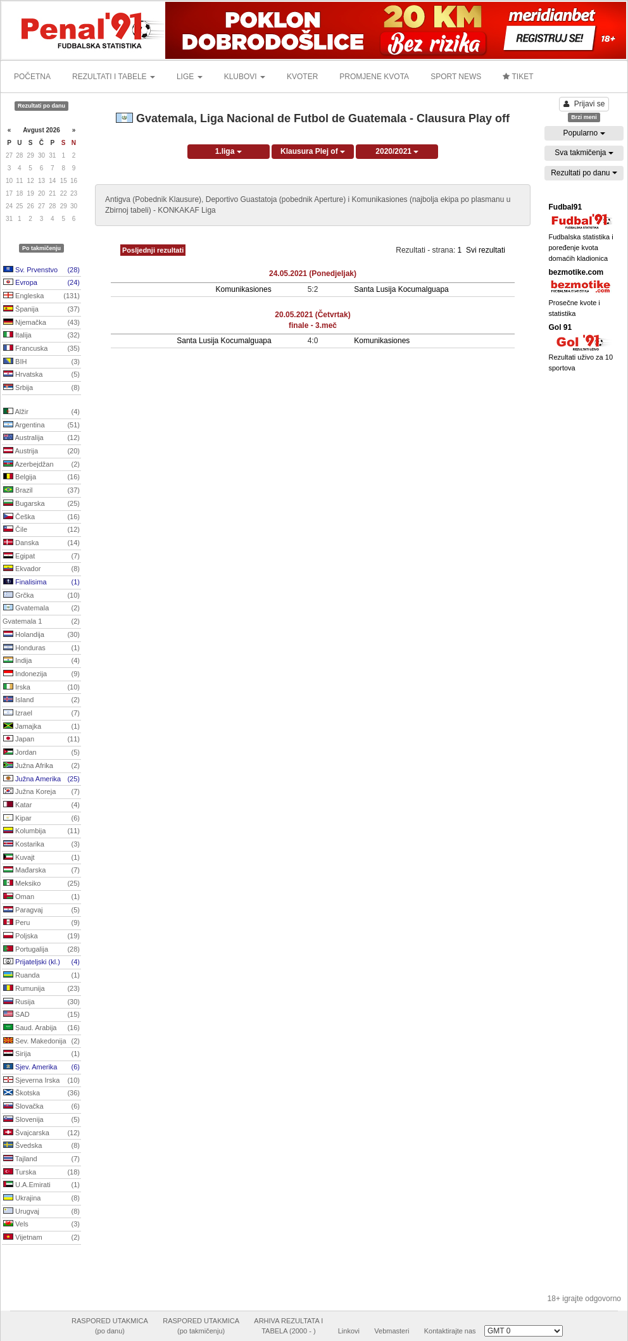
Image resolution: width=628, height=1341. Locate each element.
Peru (41, 923)
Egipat (41, 556)
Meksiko (41, 884)
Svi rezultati (485, 250)
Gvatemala (41, 608)
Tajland (41, 1159)
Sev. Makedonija (41, 1041)
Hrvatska (41, 375)
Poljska (41, 936)
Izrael (41, 713)
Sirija (41, 1054)
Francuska (41, 349)
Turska (41, 1173)
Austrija (41, 451)
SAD (41, 1015)
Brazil (41, 491)
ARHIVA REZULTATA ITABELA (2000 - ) (288, 1326)
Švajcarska (41, 1133)
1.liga (228, 151)
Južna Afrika (41, 766)
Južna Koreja (41, 792)
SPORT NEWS (455, 76)
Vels (41, 1224)
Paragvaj (41, 910)
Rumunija (41, 989)
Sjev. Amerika (41, 1067)
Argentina (41, 425)
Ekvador (41, 569)
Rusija (41, 1002)
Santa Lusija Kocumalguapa (401, 289)
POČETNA (32, 76)
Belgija (41, 477)
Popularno (584, 133)
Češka (41, 517)
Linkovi (349, 1331)
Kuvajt (41, 858)
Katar (41, 805)
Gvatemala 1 (41, 622)
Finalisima (41, 582)
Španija (41, 310)
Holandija (41, 635)
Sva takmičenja (584, 152)
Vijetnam (41, 1238)
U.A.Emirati (41, 1185)
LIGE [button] (190, 76)
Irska (41, 688)
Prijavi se (584, 103)
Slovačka (41, 1107)
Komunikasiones (244, 289)
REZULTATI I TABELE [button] (113, 76)
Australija (41, 438)
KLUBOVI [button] (244, 76)
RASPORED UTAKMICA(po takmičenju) (201, 1326)
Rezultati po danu (584, 172)
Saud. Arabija (41, 1028)
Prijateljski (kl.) (41, 962)
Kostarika (41, 845)
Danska (41, 543)
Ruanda (41, 976)
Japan (41, 739)
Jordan (41, 753)
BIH (41, 362)
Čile (41, 530)
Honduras (41, 648)
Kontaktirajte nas (450, 1331)
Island (41, 700)
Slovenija (41, 1120)
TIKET (518, 76)
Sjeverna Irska (41, 1081)
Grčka (41, 596)
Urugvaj (41, 1212)
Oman (41, 897)
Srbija (41, 388)
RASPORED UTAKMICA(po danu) (110, 1326)
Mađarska (41, 871)
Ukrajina (41, 1198)
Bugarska (41, 504)
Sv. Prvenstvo (41, 270)
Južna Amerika (41, 779)
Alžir (41, 412)
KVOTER (302, 76)
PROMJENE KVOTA (374, 76)
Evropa (41, 283)
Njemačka (41, 323)
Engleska (41, 296)
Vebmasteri (391, 1331)
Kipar (41, 819)
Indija (41, 661)
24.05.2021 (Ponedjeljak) (312, 273)
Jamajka (41, 727)
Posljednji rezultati (153, 250)
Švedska (41, 1146)
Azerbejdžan (41, 465)
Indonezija (41, 674)
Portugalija (41, 950)
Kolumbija (41, 831)
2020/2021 (396, 151)
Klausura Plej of (312, 151)
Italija (41, 336)
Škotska (41, 1093)
